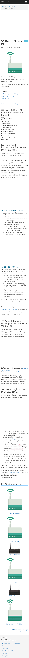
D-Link (16, 6)
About (3, 645)
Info (10, 6)
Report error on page (20, 631)
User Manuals (6, 99)
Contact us (5, 648)
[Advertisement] (14, 25)
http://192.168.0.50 (10, 439)
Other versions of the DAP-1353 (10, 104)
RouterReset (6, 2)
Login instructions (8, 96)
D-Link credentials (13, 472)
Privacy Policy (5, 656)
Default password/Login (10, 94)
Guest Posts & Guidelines (8, 650)
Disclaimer (4, 653)
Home (4, 6)
